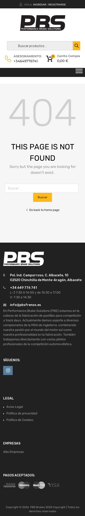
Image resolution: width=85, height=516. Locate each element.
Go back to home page (42, 210)
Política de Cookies (19, 420)
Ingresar (39, 4)
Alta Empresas (13, 452)
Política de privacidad (21, 413)
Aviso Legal (14, 407)
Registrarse (57, 4)
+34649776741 (25, 61)
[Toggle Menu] (79, 72)
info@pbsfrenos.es (25, 305)
